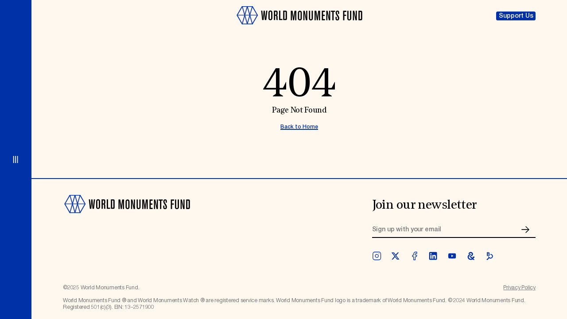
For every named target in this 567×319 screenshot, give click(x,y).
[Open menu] (15, 159)
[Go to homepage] (299, 28)
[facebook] (414, 256)
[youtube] (452, 256)
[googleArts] (471, 256)
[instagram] (376, 256)
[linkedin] (433, 256)
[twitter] (395, 256)
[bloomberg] (489, 256)
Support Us (516, 16)
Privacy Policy (519, 287)
